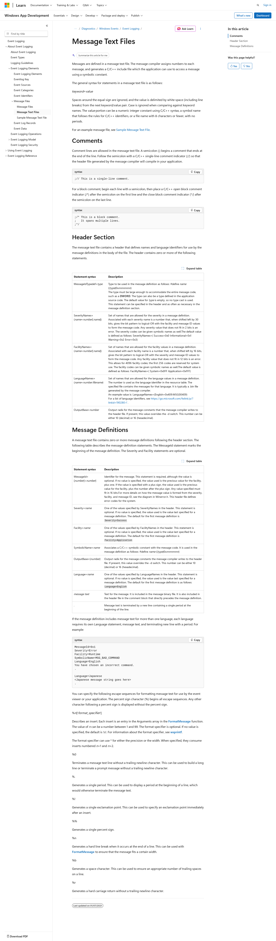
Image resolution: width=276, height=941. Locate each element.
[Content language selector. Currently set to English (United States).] (22, 935)
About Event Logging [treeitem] (23, 52)
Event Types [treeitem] (18, 57)
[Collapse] (47, 25)
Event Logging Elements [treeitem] (28, 74)
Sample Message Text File (133, 130)
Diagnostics (88, 28)
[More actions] (200, 29)
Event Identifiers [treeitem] (23, 95)
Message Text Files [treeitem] (28, 112)
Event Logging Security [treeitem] (24, 145)
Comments (236, 36)
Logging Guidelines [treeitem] (22, 63)
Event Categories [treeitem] (24, 90)
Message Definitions (241, 46)
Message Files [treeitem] (25, 106)
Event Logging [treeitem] (16, 41)
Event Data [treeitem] (20, 128)
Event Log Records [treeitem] (25, 123)
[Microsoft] (7, 5)
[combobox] (26, 34)
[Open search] (258, 5)
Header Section (239, 41)
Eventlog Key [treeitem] (21, 79)
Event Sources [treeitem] (22, 85)
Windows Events (108, 28)
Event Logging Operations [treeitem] (26, 134)
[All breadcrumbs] (75, 29)
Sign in (267, 5)
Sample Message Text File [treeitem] (32, 117)
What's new (244, 15)
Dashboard (262, 15)
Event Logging (130, 28)
